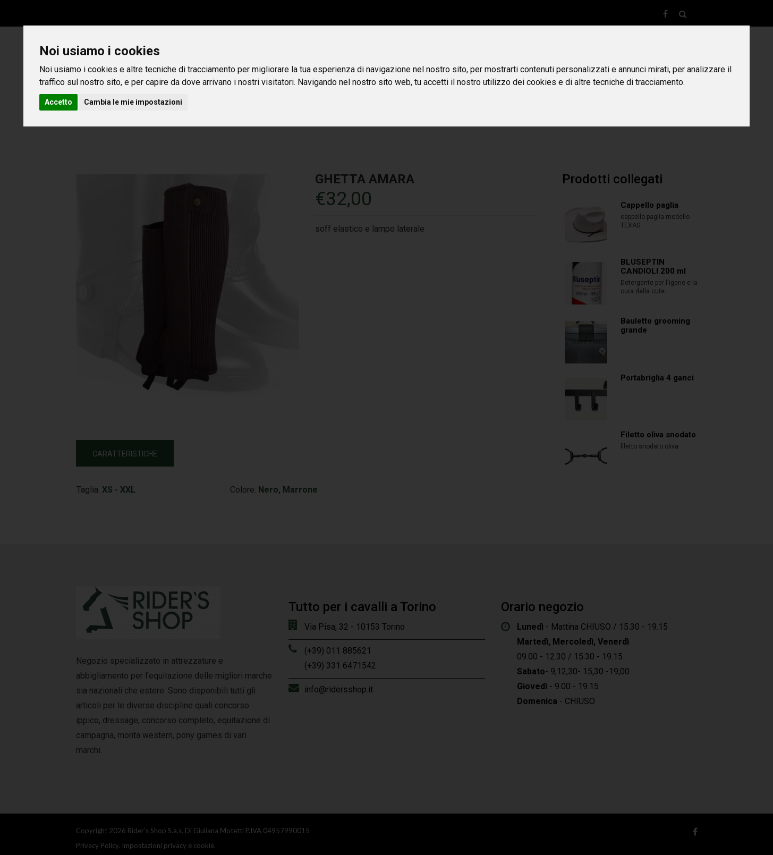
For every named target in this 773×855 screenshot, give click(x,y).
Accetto (58, 102)
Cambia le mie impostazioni (133, 102)
